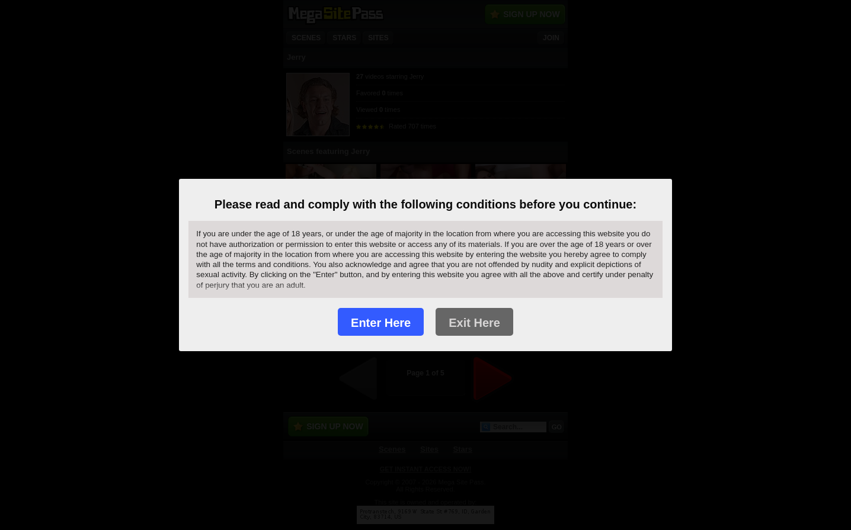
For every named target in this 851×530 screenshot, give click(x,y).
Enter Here (381, 322)
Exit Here (474, 322)
